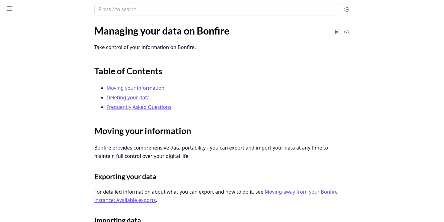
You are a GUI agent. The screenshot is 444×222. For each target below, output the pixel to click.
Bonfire (28, 6)
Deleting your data (30, 74)
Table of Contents (29, 59)
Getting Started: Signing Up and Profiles (43, 118)
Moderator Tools (22, 168)
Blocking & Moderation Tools (34, 159)
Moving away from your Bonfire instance (43, 126)
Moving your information (37, 67)
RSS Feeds (15, 201)
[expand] (86, 33)
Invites (11, 143)
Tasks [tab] (67, 26)
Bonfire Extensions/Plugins (33, 93)
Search (11, 217)
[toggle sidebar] (84, 8)
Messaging (15, 151)
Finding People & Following (33, 101)
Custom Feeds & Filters (28, 40)
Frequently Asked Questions (41, 81)
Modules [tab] (37, 26)
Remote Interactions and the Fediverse (43, 192)
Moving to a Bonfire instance (34, 134)
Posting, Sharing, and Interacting (38, 184)
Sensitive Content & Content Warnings (43, 32)
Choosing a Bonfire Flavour (33, 109)
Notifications (18, 176)
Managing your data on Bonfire (37, 48)
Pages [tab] (11, 26)
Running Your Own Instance (34, 209)
